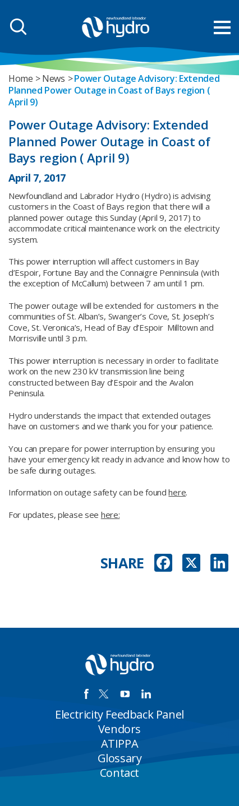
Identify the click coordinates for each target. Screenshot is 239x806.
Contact (119, 772)
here (177, 492)
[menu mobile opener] (222, 27)
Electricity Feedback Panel (119, 714)
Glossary (120, 758)
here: (110, 514)
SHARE (122, 563)
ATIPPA (120, 743)
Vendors (119, 728)
